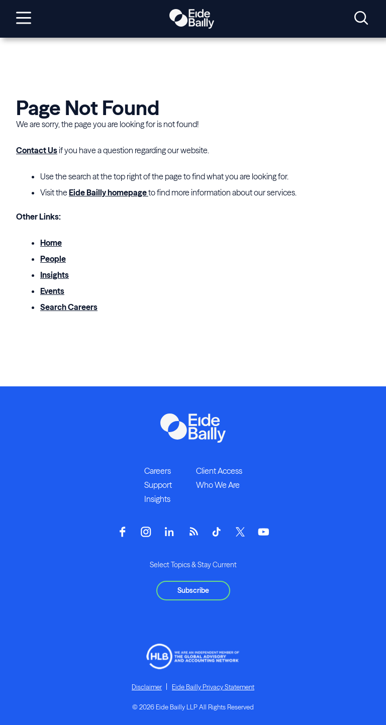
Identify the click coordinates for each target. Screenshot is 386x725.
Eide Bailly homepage (108, 192)
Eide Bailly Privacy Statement (213, 687)
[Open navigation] (23, 19)
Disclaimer (147, 687)
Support (158, 485)
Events (52, 291)
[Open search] (361, 18)
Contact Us (36, 150)
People (53, 259)
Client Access (219, 471)
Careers (157, 471)
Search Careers (69, 307)
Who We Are (218, 485)
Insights (54, 275)
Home (51, 243)
